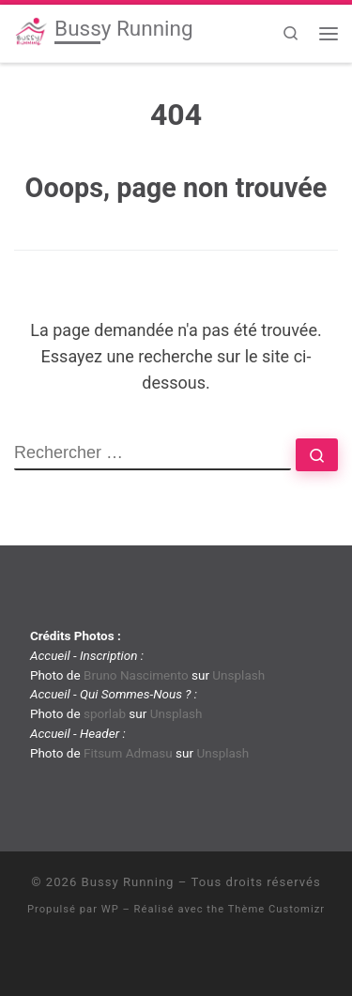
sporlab (105, 713)
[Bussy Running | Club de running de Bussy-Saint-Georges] (31, 31)
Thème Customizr (276, 909)
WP (110, 909)
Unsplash (238, 674)
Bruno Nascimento (136, 674)
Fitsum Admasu (128, 752)
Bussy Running (128, 882)
